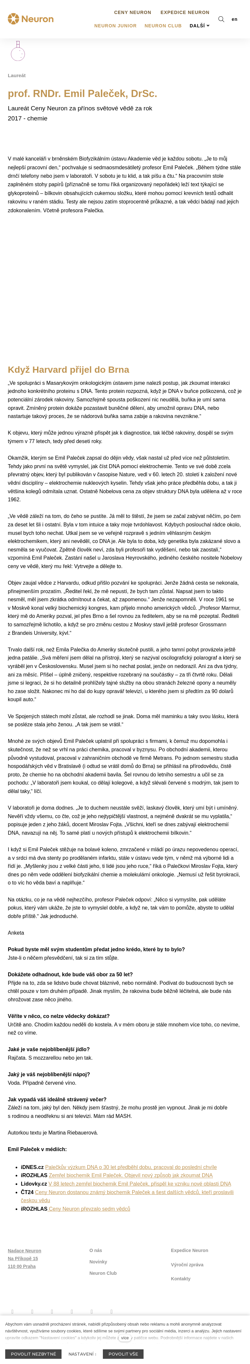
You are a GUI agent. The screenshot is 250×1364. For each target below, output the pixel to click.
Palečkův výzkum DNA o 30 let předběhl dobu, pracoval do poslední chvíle (131, 1186)
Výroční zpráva (187, 1281)
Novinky (98, 1279)
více (125, 1337)
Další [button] (200, 14)
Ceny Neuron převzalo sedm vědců (89, 1228)
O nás (96, 1269)
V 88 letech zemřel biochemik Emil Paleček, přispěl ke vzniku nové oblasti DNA (140, 1202)
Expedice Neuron (189, 1269)
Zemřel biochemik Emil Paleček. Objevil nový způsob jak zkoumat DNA (131, 1194)
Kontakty (180, 1294)
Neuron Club (103, 1289)
